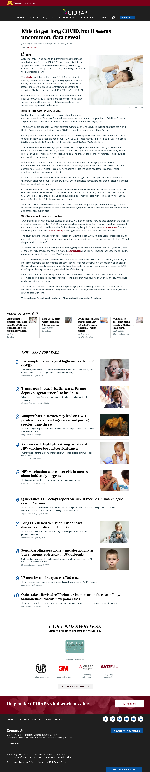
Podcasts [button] (65, 17)
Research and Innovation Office (20, 762)
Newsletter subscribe (127, 731)
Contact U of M (44, 762)
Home (10, 720)
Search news (54, 720)
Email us (15, 744)
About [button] (102, 17)
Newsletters (86, 17)
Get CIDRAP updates (124, 769)
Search (113, 18)
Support (127, 17)
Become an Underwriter (75, 687)
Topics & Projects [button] (41, 17)
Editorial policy (29, 720)
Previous (33, 313)
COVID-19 (32, 47)
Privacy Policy (60, 762)
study (29, 77)
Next (37, 313)
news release (110, 227)
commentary (74, 250)
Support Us (129, 704)
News (22, 17)
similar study (56, 230)
